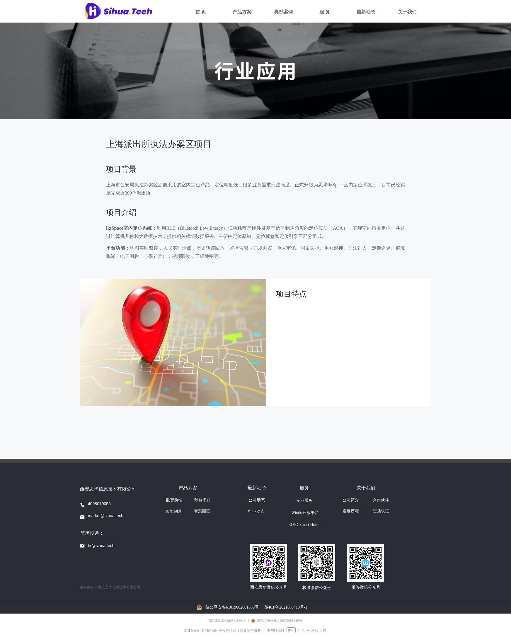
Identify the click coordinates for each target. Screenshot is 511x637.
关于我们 (407, 11)
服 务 (324, 11)
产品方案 (242, 11)
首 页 (200, 11)
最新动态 (366, 11)
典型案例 (283, 11)
